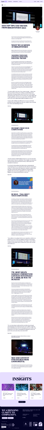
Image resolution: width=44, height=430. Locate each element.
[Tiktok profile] (25, 417)
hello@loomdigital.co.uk (26, 414)
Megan (12, 50)
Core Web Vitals (24, 145)
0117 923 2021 (24, 415)
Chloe (15, 50)
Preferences (2, 428)
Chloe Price (38, 31)
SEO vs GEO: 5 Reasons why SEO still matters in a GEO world (8, 394)
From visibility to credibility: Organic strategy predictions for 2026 (36, 394)
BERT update (17, 293)
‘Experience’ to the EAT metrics (19, 61)
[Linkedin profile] (24, 417)
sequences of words (28, 305)
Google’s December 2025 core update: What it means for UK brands (22, 394)
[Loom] (4, 1)
